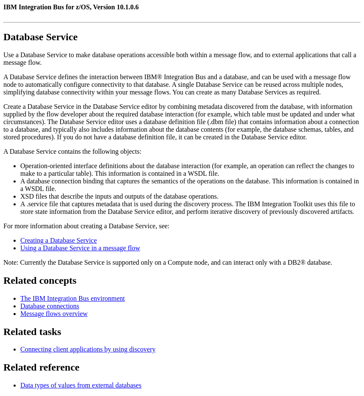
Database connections (49, 306)
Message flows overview (54, 313)
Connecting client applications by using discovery (88, 349)
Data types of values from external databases (80, 385)
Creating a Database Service (58, 240)
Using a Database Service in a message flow (80, 248)
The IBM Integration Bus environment (72, 298)
